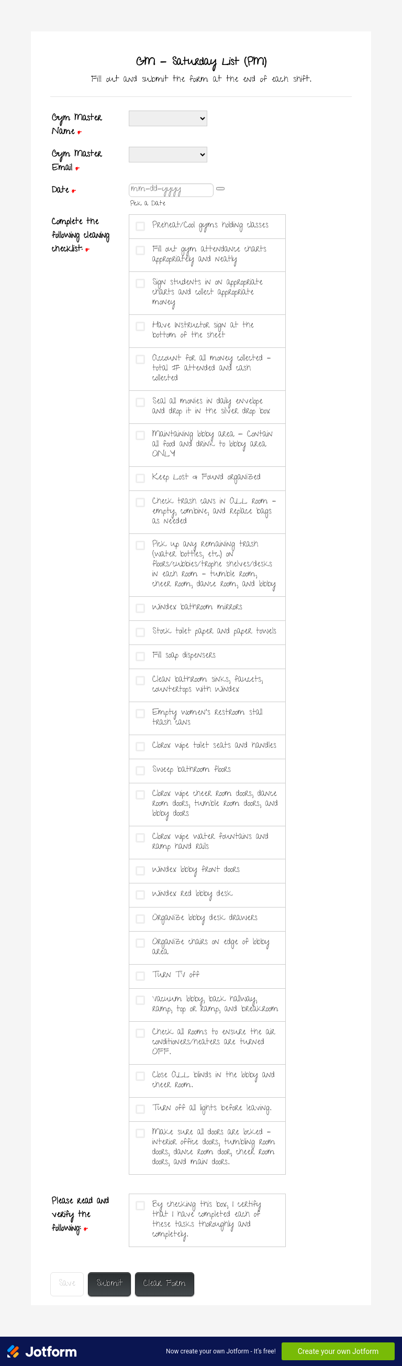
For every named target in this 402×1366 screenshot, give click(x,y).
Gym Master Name (77, 125)
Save (67, 1284)
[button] (220, 188)
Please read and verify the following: (80, 1215)
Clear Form (164, 1284)
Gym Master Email (77, 162)
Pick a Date (147, 204)
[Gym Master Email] (168, 154)
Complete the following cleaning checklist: (80, 236)
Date (63, 191)
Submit (109, 1284)
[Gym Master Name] (168, 118)
